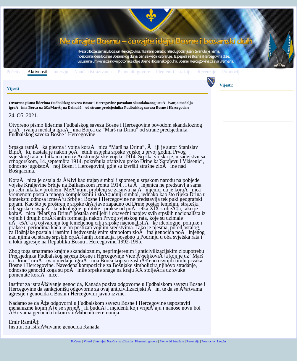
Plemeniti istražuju (173, 72)
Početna (14, 72)
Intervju (60, 72)
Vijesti (88, 341)
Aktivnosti (38, 72)
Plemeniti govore (133, 72)
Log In (221, 341)
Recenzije (207, 72)
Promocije (232, 72)
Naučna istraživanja (93, 72)
